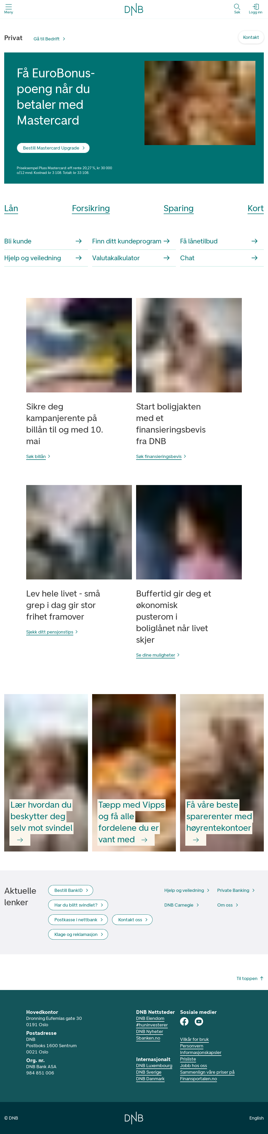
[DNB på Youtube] (199, 1021)
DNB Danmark (150, 1079)
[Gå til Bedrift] (50, 39)
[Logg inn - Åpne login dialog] (255, 9)
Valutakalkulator (131, 258)
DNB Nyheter (149, 1031)
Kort (256, 208)
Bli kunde (43, 241)
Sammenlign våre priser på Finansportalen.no (207, 1075)
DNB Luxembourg (154, 1065)
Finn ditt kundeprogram (131, 241)
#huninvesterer (152, 1025)
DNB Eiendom (150, 1018)
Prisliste (188, 1059)
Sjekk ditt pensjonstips (52, 632)
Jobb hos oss (193, 1065)
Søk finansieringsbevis (161, 456)
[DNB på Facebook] (184, 1021)
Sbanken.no (148, 1038)
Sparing (179, 208)
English (256, 1118)
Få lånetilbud (219, 241)
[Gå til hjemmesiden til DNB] (134, 1118)
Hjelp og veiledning (43, 258)
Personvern (191, 1046)
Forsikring (91, 208)
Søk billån (38, 456)
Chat (219, 258)
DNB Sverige (148, 1072)
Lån (11, 208)
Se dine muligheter (158, 655)
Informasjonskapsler (200, 1052)
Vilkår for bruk (194, 1039)
